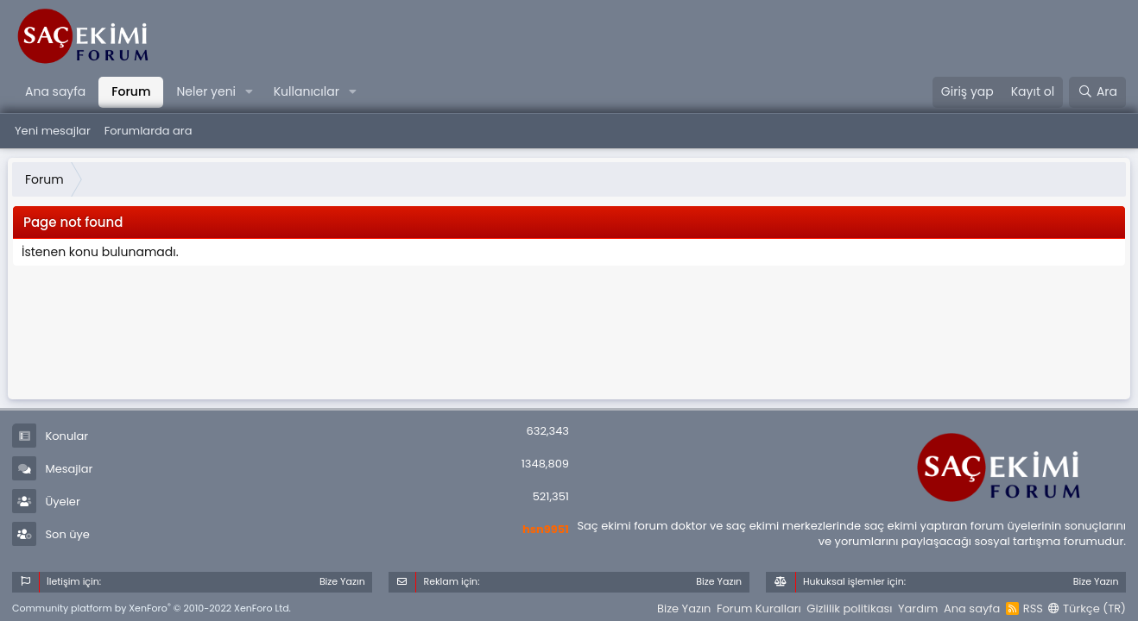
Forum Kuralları (759, 608)
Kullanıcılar (306, 91)
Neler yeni (206, 91)
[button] (249, 92)
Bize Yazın (684, 608)
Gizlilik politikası (849, 608)
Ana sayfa (55, 91)
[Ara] (1097, 92)
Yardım (918, 608)
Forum (130, 91)
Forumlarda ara (148, 130)
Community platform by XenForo (151, 608)
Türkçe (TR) (1087, 608)
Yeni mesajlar (53, 130)
